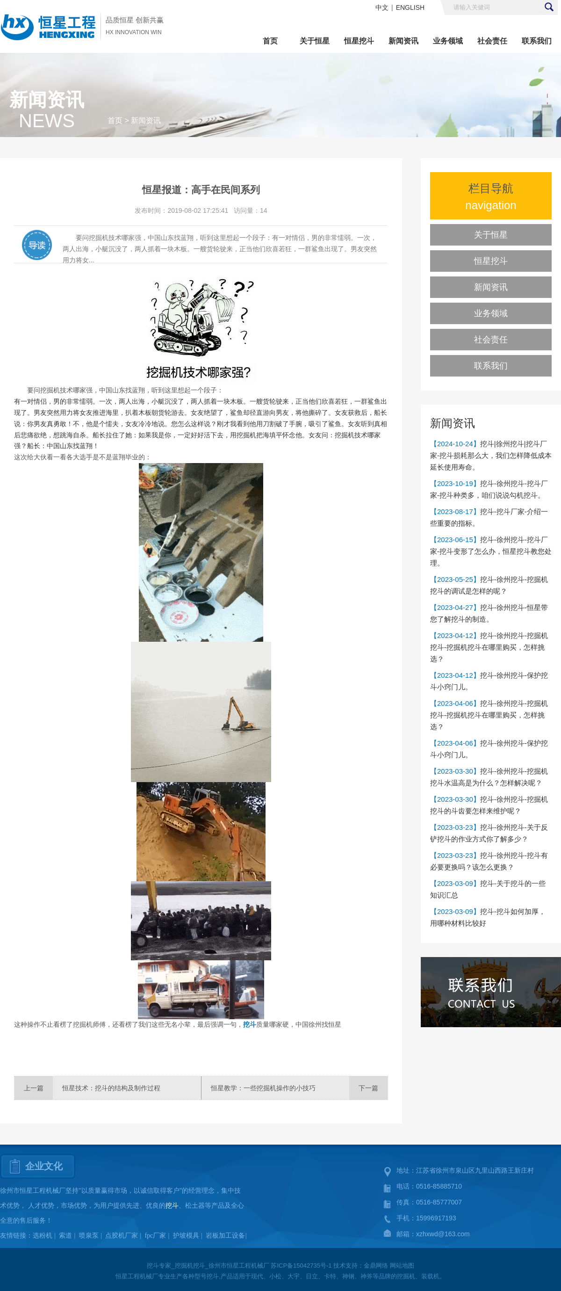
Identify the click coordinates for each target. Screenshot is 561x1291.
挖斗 (249, 1024)
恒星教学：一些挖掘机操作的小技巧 (263, 1088)
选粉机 (42, 1235)
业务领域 (448, 41)
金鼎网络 (376, 1265)
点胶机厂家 (121, 1235)
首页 (270, 41)
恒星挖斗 (359, 41)
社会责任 (492, 41)
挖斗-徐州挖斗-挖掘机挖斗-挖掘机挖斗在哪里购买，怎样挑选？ (489, 647)
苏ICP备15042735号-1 (301, 1265)
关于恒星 (315, 41)
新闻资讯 (403, 41)
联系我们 (537, 41)
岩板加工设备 (225, 1235)
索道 (65, 1235)
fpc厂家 (155, 1235)
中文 (381, 7)
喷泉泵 (89, 1235)
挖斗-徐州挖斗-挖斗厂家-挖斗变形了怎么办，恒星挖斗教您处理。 (491, 551)
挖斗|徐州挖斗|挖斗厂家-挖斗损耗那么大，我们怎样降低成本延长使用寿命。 (491, 455)
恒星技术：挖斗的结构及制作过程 (111, 1088)
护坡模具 (186, 1235)
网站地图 (402, 1265)
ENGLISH (410, 7)
